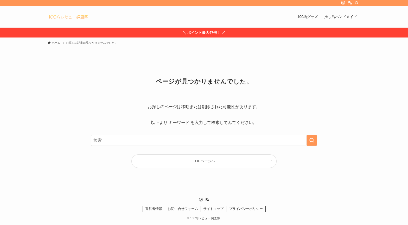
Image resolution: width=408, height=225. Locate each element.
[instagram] (343, 3)
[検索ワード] (204, 140)
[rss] (350, 3)
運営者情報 (153, 209)
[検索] (356, 3)
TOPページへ (204, 161)
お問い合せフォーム (183, 209)
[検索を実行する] (312, 140)
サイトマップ (213, 209)
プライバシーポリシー (246, 209)
